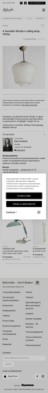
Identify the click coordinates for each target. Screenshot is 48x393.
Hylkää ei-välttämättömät (24, 204)
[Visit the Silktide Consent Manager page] (39, 212)
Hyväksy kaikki (24, 196)
